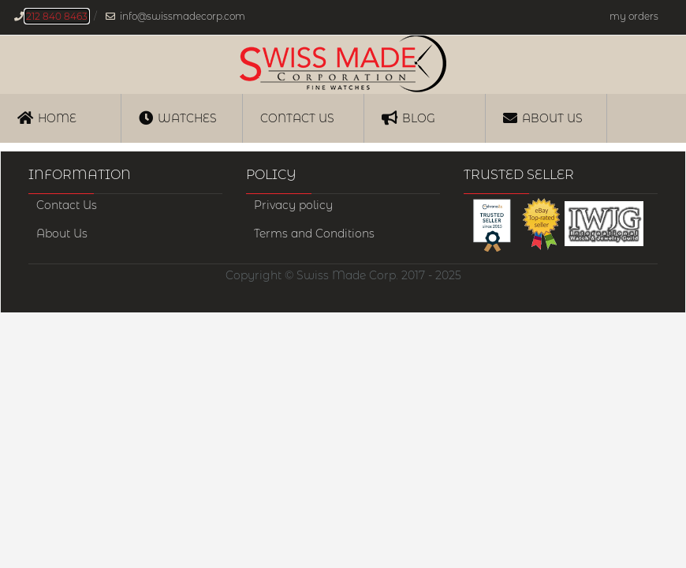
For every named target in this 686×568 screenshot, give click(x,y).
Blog (408, 117)
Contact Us (66, 205)
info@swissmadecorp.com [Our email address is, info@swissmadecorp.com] (182, 16)
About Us (543, 117)
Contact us (297, 118)
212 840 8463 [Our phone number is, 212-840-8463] (57, 16)
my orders (634, 16)
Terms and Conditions (314, 233)
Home (46, 117)
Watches (178, 117)
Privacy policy (293, 205)
